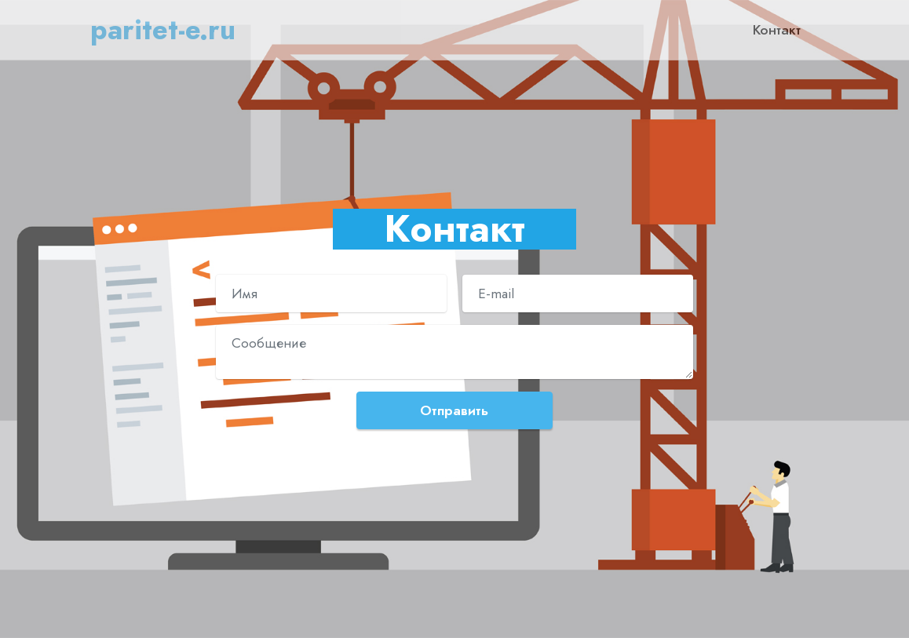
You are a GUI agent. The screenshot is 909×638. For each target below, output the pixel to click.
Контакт (777, 30)
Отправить (454, 410)
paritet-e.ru (162, 29)
